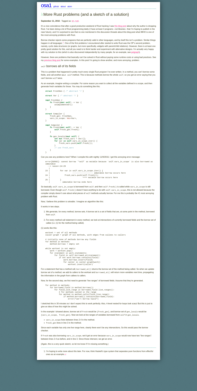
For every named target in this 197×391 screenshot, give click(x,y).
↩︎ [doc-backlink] (65, 383)
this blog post (120, 26)
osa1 (46, 5)
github (56, 6)
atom (69, 6)
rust (77, 21)
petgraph (135, 52)
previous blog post (52, 60)
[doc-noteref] (63, 43)
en (73, 21)
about (63, 6)
